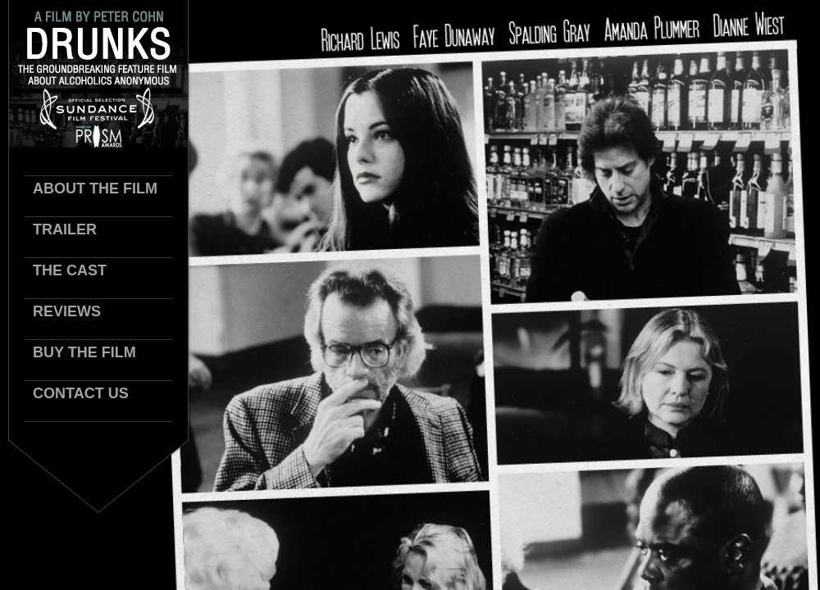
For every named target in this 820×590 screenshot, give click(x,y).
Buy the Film (84, 352)
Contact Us (81, 393)
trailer (65, 229)
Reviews (67, 311)
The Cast (70, 270)
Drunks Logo (98, 74)
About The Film (95, 188)
